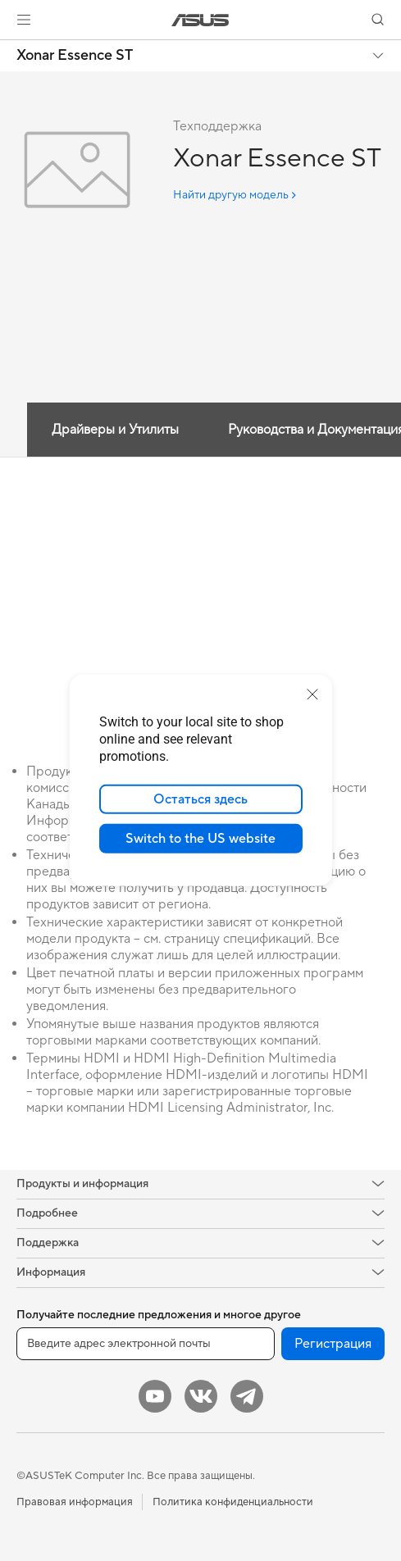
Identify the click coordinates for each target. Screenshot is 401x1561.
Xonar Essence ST (74, 56)
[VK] (201, 1396)
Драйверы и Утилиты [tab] (115, 429)
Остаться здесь (200, 799)
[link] (200, 20)
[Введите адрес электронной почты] (145, 1343)
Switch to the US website (200, 839)
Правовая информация (74, 1502)
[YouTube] (155, 1396)
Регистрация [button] (332, 1344)
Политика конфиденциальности (233, 1502)
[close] (312, 694)
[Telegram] (246, 1396)
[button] (23, 19)
